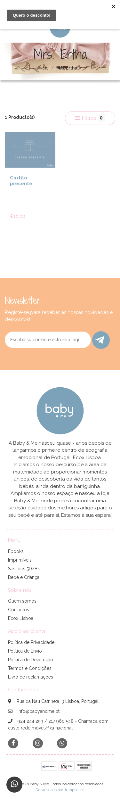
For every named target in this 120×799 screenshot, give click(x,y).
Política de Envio (25, 651)
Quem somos (22, 601)
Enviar (99, 340)
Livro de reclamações (30, 677)
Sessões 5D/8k (24, 568)
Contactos (18, 609)
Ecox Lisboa (20, 618)
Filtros (90, 118)
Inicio (43, 67)
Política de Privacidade (31, 642)
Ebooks (16, 551)
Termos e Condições (30, 668)
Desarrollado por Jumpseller (60, 789)
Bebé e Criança (23, 577)
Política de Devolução (30, 659)
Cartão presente (21, 180)
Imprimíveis (20, 560)
